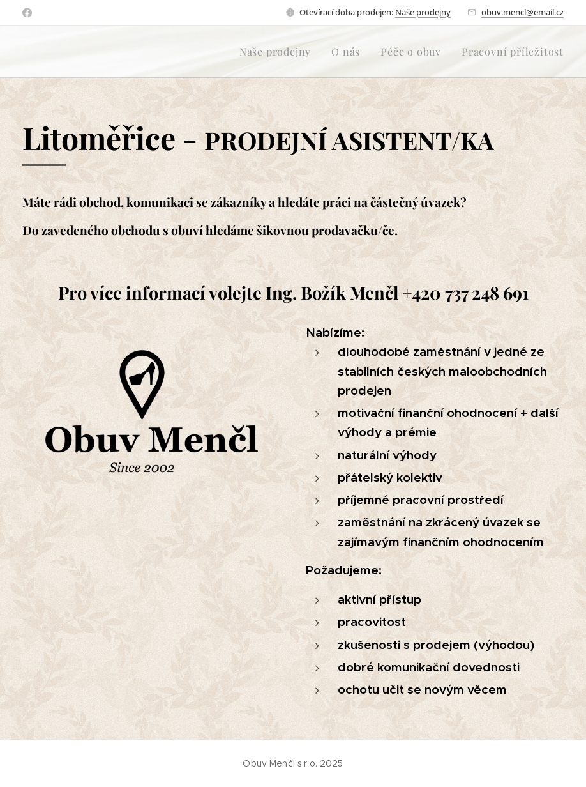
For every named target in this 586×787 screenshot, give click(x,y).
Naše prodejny (423, 12)
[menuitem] (278, 52)
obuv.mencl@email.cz (522, 12)
